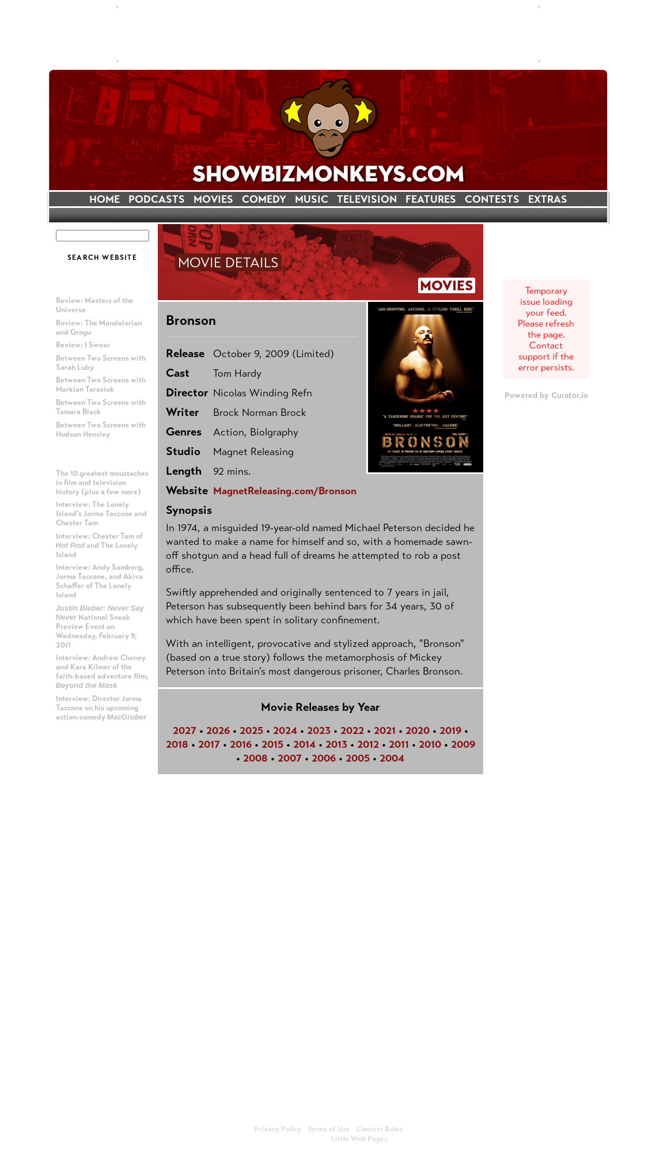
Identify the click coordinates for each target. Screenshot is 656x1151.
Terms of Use (329, 1129)
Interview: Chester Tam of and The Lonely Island (99, 545)
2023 (319, 730)
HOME (104, 199)
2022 (352, 730)
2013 (336, 744)
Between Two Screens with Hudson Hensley (101, 430)
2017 (209, 744)
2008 (255, 758)
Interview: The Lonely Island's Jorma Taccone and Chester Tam (101, 514)
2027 (184, 730)
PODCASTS (156, 199)
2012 (368, 744)
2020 (417, 730)
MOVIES (213, 199)
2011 (399, 744)
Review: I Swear (83, 345)
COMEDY (264, 199)
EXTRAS (547, 199)
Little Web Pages (359, 1139)
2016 (241, 744)
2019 (450, 730)
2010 (430, 744)
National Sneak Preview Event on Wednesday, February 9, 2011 (100, 627)
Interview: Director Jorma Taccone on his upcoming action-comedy (101, 708)
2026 (218, 730)
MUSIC (311, 199)
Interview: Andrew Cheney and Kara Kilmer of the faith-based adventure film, (102, 671)
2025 (251, 730)
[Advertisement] (328, 34)
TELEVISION (367, 199)
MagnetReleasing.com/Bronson (285, 490)
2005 (358, 758)
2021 (385, 730)
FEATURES (430, 199)
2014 (304, 744)
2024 (285, 730)
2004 (392, 758)
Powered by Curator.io (546, 395)
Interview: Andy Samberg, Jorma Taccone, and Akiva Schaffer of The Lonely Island (100, 581)
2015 (272, 744)
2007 (290, 758)
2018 (177, 744)
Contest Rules (380, 1129)
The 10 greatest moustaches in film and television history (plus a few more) (102, 483)
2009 (463, 744)
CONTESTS (492, 199)
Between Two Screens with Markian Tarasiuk (101, 385)
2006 (324, 758)
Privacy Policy (277, 1129)
